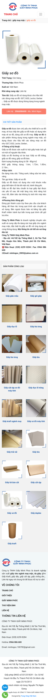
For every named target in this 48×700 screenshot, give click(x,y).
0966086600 (20, 111)
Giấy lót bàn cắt (12, 482)
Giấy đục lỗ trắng (36, 388)
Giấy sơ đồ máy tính (36, 421)
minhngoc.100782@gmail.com (21, 647)
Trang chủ (6, 20)
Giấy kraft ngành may (12, 421)
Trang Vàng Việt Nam (28, 696)
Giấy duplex (36, 513)
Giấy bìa (36, 357)
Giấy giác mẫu (12, 296)
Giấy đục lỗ (12, 326)
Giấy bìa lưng (36, 326)
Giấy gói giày (36, 296)
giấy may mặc (19, 20)
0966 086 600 (15, 642)
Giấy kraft (12, 543)
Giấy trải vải (12, 452)
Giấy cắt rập (36, 482)
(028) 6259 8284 (19, 637)
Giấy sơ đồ (12, 513)
